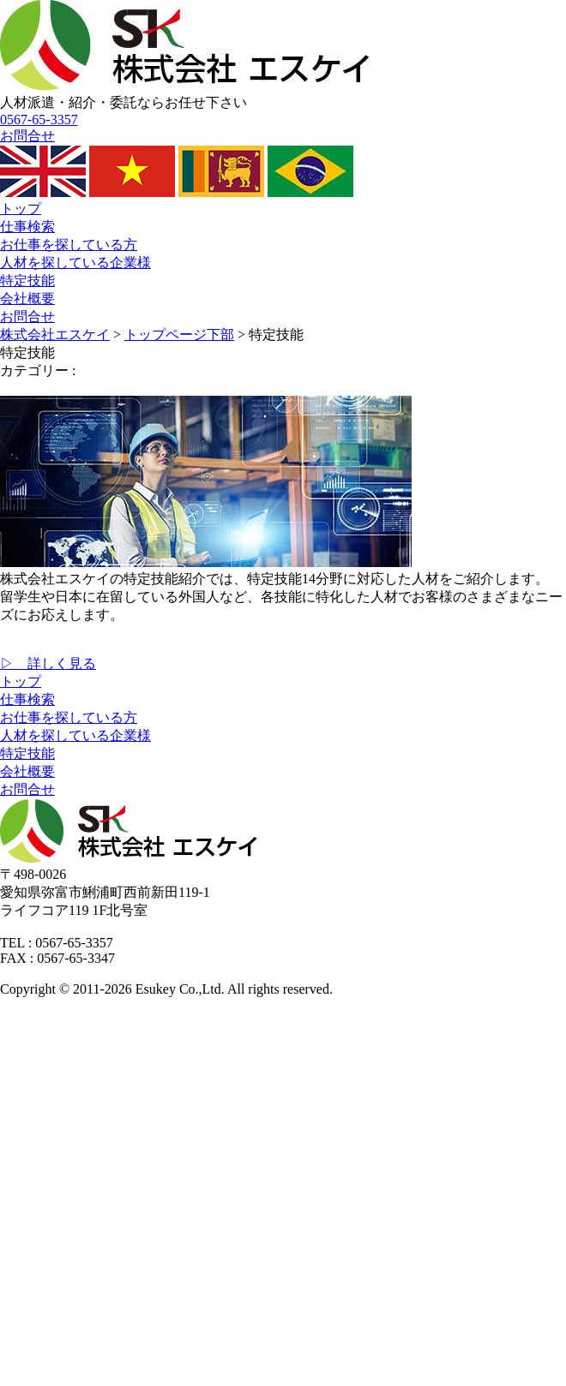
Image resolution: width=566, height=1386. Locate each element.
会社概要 (27, 298)
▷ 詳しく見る (48, 663)
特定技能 (27, 280)
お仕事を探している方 (68, 244)
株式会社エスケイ (55, 334)
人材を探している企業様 (75, 262)
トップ (20, 208)
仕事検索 (27, 226)
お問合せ (27, 316)
